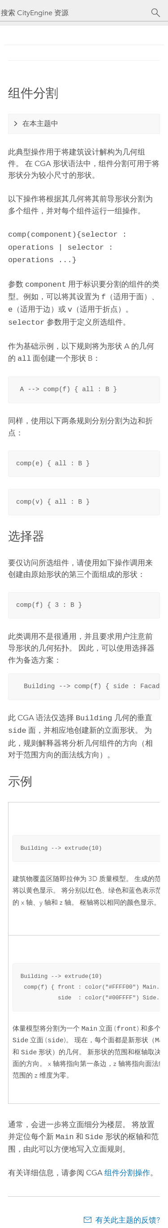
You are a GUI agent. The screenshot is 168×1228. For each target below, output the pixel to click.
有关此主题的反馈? (127, 1210)
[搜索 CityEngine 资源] (76, 12)
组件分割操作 (127, 1162)
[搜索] (156, 12)
